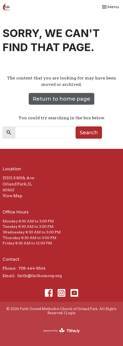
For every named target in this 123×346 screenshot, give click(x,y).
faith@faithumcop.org (39, 275)
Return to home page (61, 99)
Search (89, 132)
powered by (62, 330)
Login (71, 313)
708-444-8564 (32, 268)
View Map (12, 196)
